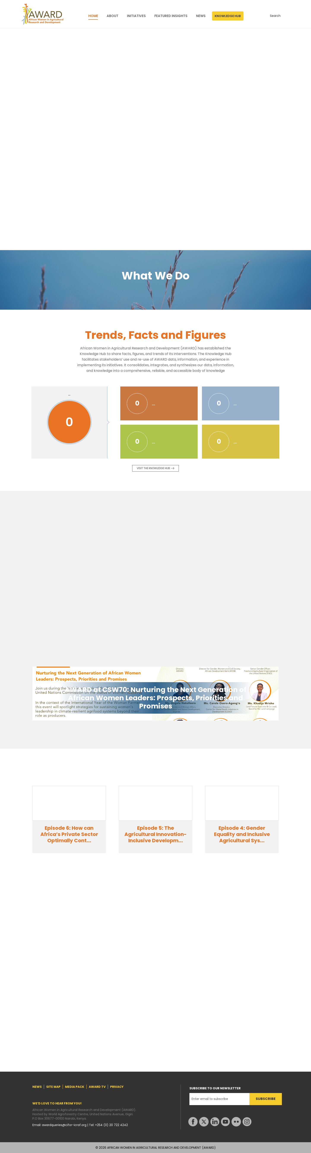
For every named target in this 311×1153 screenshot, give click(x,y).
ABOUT (112, 16)
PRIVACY (117, 1087)
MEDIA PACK (74, 1087)
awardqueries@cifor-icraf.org (64, 1125)
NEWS (201, 16)
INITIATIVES (136, 16)
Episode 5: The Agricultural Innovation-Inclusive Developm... (155, 834)
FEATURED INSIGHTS (170, 16)
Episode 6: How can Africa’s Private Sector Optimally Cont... (69, 834)
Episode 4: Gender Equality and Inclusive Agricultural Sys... (242, 834)
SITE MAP (53, 1087)
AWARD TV (97, 1087)
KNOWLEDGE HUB (228, 16)
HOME (93, 16)
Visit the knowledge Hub (153, 468)
